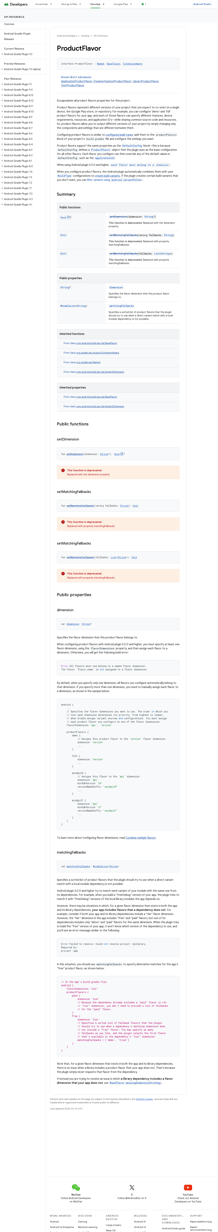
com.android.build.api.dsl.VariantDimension (100, 371)
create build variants (107, 176)
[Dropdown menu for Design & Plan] (81, 4)
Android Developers (67, 35)
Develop (85, 35)
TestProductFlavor (72, 85)
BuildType (64, 175)
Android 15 (140, 1221)
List (157, 253)
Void (63, 217)
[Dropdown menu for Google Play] (132, 4)
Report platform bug (201, 1221)
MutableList (68, 305)
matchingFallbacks (122, 305)
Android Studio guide (173, 1228)
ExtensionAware (132, 63)
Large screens (113, 1225)
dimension (116, 287)
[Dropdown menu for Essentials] (52, 4)
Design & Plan (69, 4)
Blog (147, 4)
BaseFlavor (114, 63)
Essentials (42, 4)
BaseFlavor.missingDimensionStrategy (135, 1082)
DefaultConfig (132, 145)
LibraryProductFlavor (146, 81)
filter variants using (115, 180)
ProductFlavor (100, 149)
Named (100, 63)
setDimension (118, 216)
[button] (22, 54)
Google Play (121, 4)
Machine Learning (87, 1227)
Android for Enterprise (62, 1227)
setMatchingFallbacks (124, 235)
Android (54, 1221)
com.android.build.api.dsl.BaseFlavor (96, 343)
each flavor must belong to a (140, 164)
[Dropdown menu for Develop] (105, 4)
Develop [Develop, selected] (95, 4)
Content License (144, 1099)
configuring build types (119, 135)
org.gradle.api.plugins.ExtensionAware (97, 352)
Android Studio (202, 4)
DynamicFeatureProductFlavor (112, 81)
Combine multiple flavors (141, 838)
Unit (63, 235)
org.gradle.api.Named (88, 362)
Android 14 (140, 1227)
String (148, 216)
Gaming (82, 1221)
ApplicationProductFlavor (76, 81)
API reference (14, 16)
